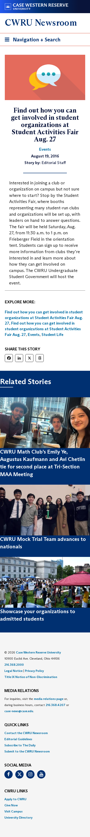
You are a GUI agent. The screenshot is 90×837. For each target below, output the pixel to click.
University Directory (18, 817)
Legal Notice (13, 671)
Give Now (11, 805)
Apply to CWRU (15, 799)
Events (34, 334)
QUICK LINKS (16, 725)
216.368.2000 (14, 665)
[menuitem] (45, 733)
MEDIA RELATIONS (21, 691)
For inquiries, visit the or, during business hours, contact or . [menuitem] (36, 705)
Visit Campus (13, 811)
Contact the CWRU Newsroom (26, 733)
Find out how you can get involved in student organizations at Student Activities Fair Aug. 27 (44, 318)
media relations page (48, 699)
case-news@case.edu (18, 711)
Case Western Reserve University (38, 652)
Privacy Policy (34, 671)
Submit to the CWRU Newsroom (27, 751)
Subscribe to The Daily (20, 745)
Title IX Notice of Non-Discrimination (30, 677)
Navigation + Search (31, 40)
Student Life (52, 334)
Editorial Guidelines (18, 739)
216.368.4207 (55, 705)
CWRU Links (16, 791)
